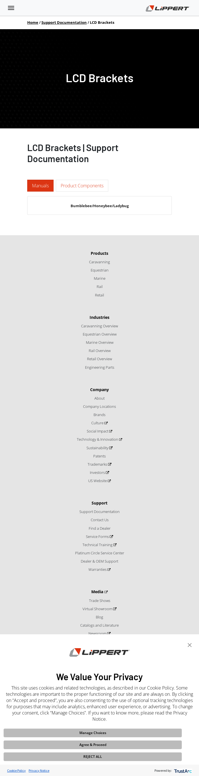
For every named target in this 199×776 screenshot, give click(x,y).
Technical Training (97, 544)
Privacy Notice (39, 770)
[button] (189, 644)
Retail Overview (99, 358)
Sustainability (97, 447)
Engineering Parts (99, 367)
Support (99, 503)
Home (32, 22)
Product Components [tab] (82, 186)
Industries (99, 317)
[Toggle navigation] (11, 8)
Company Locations (99, 406)
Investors (98, 472)
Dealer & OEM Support (99, 561)
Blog (99, 617)
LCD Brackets (102, 22)
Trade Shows (99, 600)
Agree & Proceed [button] (92, 744)
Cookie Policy (16, 770)
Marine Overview (99, 342)
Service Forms (98, 536)
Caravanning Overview (99, 325)
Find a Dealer (100, 528)
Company (99, 389)
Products (99, 253)
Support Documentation (64, 22)
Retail (99, 295)
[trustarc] (182, 770)
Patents (99, 456)
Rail (100, 286)
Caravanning (99, 261)
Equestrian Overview (100, 334)
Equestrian (100, 270)
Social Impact (98, 431)
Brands (99, 414)
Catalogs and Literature (99, 625)
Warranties (97, 569)
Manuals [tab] (40, 186)
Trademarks (98, 464)
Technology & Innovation (98, 439)
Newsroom (97, 633)
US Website (98, 480)
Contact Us (100, 519)
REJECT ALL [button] (92, 756)
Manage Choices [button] (92, 732)
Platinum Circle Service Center (99, 553)
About (99, 398)
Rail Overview (100, 350)
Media (97, 591)
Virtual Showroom (97, 608)
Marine (99, 278)
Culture (97, 422)
